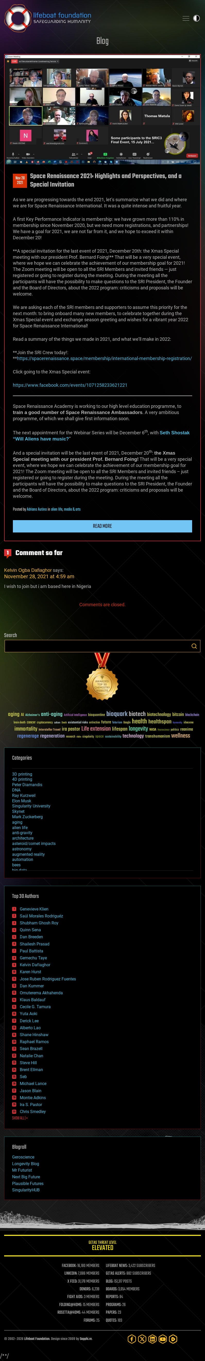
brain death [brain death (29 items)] (19, 722)
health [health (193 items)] (139, 721)
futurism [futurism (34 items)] (117, 723)
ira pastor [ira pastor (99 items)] (71, 729)
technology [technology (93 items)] (133, 736)
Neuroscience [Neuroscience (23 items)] (163, 730)
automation (22, 859)
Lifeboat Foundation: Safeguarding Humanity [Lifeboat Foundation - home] (89, 18)
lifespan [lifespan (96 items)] (119, 729)
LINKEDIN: (70, 1273)
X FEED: (72, 1281)
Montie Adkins (33, 1097)
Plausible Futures (28, 1183)
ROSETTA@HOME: (69, 1312)
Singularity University (31, 806)
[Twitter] (142, 1339)
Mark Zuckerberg (27, 816)
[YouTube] (163, 1339)
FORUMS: (90, 1320)
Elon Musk (21, 800)
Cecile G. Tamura (35, 1006)
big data (19, 870)
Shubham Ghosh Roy (39, 923)
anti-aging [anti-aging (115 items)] (52, 714)
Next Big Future (26, 1176)
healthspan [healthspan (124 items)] (160, 722)
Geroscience (23, 1157)
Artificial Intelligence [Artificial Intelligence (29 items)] (75, 715)
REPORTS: (112, 1297)
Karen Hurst (30, 971)
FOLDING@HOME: (70, 1305)
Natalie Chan (31, 1055)
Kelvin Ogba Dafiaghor (28, 570)
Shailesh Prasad (34, 944)
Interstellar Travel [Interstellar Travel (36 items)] (50, 730)
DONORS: (85, 1289)
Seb (23, 1076)
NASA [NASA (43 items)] (152, 730)
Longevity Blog (25, 1163)
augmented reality (28, 854)
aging (17, 822)
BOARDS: (111, 1289)
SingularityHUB (26, 1190)
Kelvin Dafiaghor (35, 964)
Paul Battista (31, 951)
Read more (102, 526)
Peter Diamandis (27, 784)
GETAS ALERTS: (116, 1273)
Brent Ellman (31, 1069)
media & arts (72, 509)
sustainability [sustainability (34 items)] (113, 737)
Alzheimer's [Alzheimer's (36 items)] (32, 715)
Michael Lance (33, 1083)
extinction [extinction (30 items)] (94, 722)
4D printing (22, 779)
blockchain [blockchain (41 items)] (192, 715)
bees (16, 864)
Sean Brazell (31, 1048)
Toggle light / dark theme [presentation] (196, 18)
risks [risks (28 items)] (78, 736)
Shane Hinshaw (34, 1034)
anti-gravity (22, 832)
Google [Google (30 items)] (127, 722)
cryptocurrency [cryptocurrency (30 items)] (45, 722)
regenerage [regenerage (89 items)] (28, 736)
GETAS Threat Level (102, 1246)
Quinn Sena (30, 929)
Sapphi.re (86, 1339)
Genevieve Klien (34, 909)
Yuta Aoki (28, 1013)
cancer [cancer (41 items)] (31, 723)
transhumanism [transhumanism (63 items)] (157, 736)
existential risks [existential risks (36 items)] (78, 723)
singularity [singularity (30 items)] (88, 737)
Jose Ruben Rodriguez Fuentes (48, 979)
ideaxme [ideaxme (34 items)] (188, 723)
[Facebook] (132, 1339)
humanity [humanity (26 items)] (177, 722)
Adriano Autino (37, 509)
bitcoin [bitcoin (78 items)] (178, 715)
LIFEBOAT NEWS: (117, 1266)
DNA (16, 790)
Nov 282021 (20, 180)
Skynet (18, 811)
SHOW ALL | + (20, 1118)
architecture (22, 838)
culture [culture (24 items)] (57, 722)
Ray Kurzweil (24, 795)
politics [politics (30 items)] (175, 730)
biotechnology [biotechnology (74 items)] (159, 715)
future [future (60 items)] (106, 722)
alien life (56, 509)
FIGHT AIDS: (75, 1297)
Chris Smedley (33, 1111)
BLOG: (109, 1281)
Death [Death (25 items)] (64, 722)
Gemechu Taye (33, 957)
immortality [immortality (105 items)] (25, 729)
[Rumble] (173, 1339)
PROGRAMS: (114, 1305)
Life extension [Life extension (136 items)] (96, 729)
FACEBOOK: (69, 1266)
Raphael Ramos (34, 1041)
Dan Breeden (31, 936)
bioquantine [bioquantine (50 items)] (96, 715)
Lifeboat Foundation (36, 1339)
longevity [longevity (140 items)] (138, 729)
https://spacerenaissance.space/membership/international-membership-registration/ (104, 358)
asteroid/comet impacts (34, 843)
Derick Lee (29, 1020)
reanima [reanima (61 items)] (186, 729)
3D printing (22, 774)
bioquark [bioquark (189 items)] (116, 714)
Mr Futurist (22, 1170)
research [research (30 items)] (70, 737)
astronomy (22, 849)
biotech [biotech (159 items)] (137, 714)
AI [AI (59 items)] (22, 715)
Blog (102, 41)
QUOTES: (111, 1320)
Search (194, 646)
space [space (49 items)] (99, 736)
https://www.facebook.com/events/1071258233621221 (70, 385)
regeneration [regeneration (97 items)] (52, 736)
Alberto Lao (30, 1027)
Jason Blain (30, 1090)
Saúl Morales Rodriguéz (41, 916)
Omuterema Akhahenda (41, 992)
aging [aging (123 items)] (14, 714)
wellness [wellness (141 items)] (180, 736)
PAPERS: (111, 1312)
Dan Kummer (32, 985)
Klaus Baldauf (33, 999)
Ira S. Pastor (31, 1104)
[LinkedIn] (152, 1339)
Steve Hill (28, 1062)
